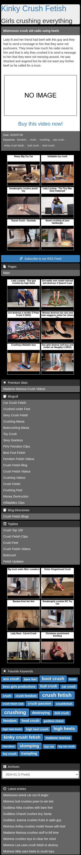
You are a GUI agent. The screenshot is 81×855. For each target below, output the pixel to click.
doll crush (61, 713)
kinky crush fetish (14, 145)
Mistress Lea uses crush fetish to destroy (30, 845)
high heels (64, 728)
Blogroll (10, 396)
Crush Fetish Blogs (16, 516)
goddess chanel (54, 721)
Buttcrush (9, 555)
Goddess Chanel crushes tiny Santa (27, 814)
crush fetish (56, 695)
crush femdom (26, 695)
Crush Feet (10, 542)
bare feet (30, 679)
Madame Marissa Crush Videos (24, 389)
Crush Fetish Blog (15, 465)
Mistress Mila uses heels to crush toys (28, 851)
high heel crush (37, 729)
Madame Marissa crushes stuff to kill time (31, 832)
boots (72, 679)
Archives (11, 766)
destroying (41, 713)
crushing (44, 139)
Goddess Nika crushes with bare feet (28, 807)
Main (6, 273)
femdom (21, 139)
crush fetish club (13, 703)
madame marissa (58, 737)
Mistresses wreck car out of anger (25, 795)
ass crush (58, 139)
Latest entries (14, 789)
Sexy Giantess (13, 440)
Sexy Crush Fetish (15, 415)
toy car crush (66, 746)
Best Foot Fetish (14, 452)
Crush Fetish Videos (16, 471)
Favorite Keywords (18, 671)
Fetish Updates (13, 561)
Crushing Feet (12, 490)
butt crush (33, 145)
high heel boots (12, 729)
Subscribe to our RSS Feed (40, 258)
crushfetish (64, 703)
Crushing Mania (13, 421)
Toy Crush (10, 434)
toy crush (9, 753)
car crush (68, 686)
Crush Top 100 (13, 530)
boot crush (49, 145)
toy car (49, 746)
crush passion (39, 703)
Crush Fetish (11, 484)
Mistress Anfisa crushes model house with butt (34, 826)
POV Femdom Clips (16, 446)
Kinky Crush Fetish (33, 8)
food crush (31, 721)
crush (33, 139)
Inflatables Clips (14, 502)
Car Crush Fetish (14, 402)
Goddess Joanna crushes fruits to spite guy (32, 820)
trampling (29, 753)
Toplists (10, 524)
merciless (8, 746)
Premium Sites (15, 382)
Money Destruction (16, 496)
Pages (9, 266)
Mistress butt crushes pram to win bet (28, 801)
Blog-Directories (16, 510)
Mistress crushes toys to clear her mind (29, 839)
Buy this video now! (40, 124)
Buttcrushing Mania (16, 427)
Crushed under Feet (16, 409)
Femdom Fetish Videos (18, 459)
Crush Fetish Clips (15, 536)
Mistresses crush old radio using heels (31, 31)
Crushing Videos (14, 477)
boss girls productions (19, 686)
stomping (29, 745)
